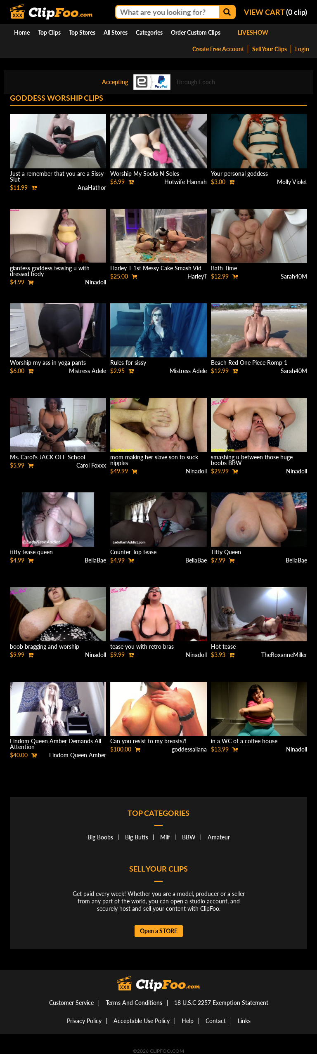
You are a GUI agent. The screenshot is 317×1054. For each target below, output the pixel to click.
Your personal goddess (239, 173)
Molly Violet (292, 181)
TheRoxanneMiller (284, 654)
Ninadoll (95, 282)
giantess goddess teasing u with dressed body (50, 271)
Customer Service (71, 1002)
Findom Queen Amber (77, 755)
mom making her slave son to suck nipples (154, 460)
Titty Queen (226, 551)
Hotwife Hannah (185, 181)
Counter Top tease (133, 551)
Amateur (219, 837)
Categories (149, 32)
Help (188, 1020)
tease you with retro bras (142, 646)
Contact (216, 1020)
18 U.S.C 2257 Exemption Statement (221, 1002)
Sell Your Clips (269, 48)
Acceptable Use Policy (142, 1020)
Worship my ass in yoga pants (48, 362)
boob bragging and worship (44, 646)
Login (302, 48)
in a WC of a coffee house (244, 740)
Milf (165, 837)
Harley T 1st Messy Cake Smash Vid (155, 268)
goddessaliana (189, 749)
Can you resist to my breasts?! (148, 740)
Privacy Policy (84, 1020)
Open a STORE (158, 930)
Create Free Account (218, 48)
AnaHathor (92, 187)
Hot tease (223, 646)
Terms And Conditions (134, 1002)
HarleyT (197, 276)
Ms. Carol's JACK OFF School (47, 457)
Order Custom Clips (195, 32)
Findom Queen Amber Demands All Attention (55, 743)
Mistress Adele (87, 370)
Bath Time (224, 268)
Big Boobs (100, 837)
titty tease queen (31, 551)
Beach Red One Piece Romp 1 (249, 362)
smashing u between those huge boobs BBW (252, 460)
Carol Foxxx (91, 465)
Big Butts (136, 837)
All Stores (116, 32)
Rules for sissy (128, 362)
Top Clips (49, 32)
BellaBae (95, 560)
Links (244, 1020)
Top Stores (82, 32)
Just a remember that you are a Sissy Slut (57, 176)
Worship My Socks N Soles (144, 173)
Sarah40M (294, 276)
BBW (189, 837)
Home (22, 32)
